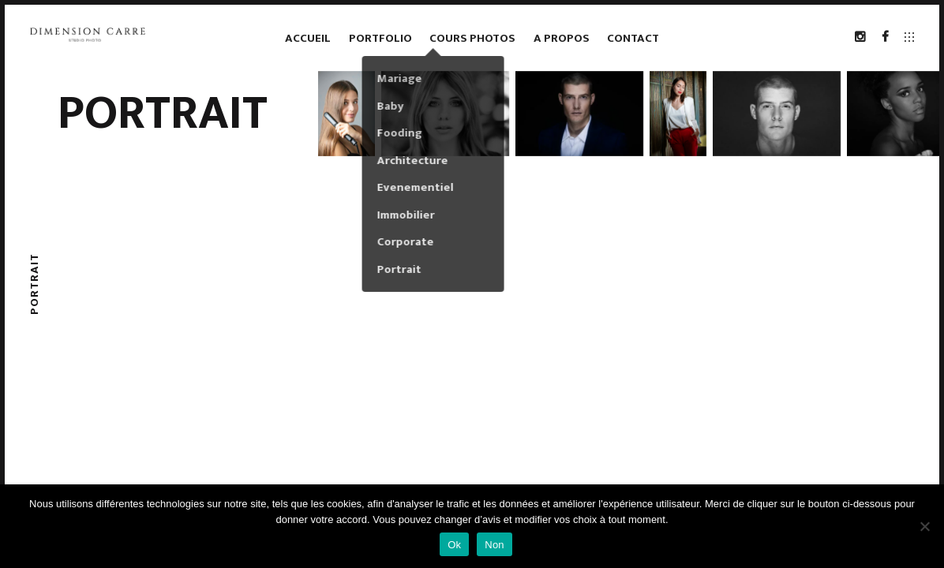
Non (494, 545)
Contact (633, 38)
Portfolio (380, 38)
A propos (562, 38)
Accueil (308, 38)
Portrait (163, 114)
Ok (454, 545)
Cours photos (472, 38)
